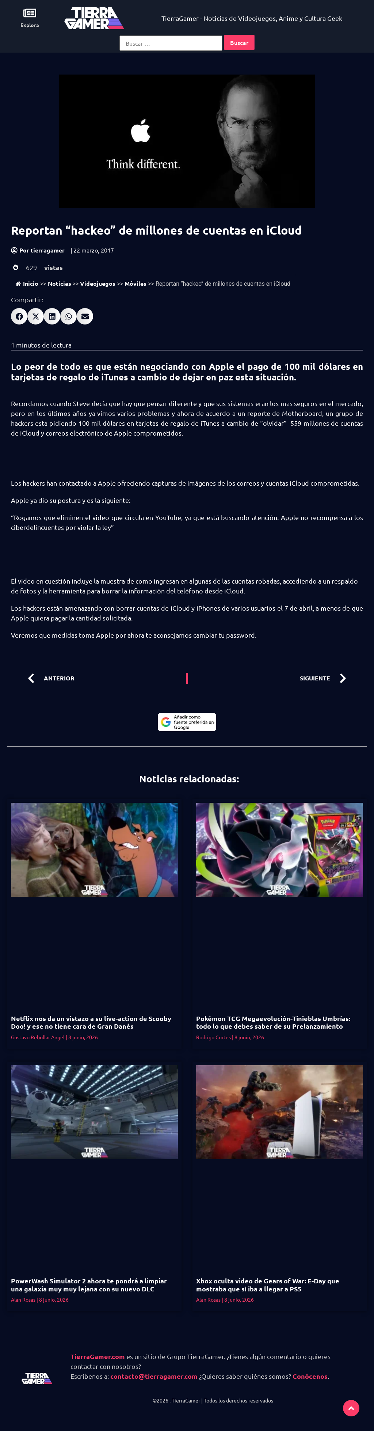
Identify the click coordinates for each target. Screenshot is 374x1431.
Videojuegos (97, 283)
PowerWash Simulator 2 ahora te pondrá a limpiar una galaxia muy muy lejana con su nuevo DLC (89, 1284)
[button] (19, 316)
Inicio (27, 283)
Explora (29, 25)
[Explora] (29, 13)
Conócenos (310, 1376)
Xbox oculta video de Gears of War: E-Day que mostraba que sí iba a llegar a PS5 (267, 1284)
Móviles (135, 283)
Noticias (59, 283)
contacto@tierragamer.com (154, 1376)
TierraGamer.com (97, 1356)
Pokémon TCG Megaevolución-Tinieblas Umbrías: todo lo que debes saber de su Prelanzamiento (273, 1022)
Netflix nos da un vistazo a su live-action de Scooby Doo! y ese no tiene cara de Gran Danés (91, 1022)
